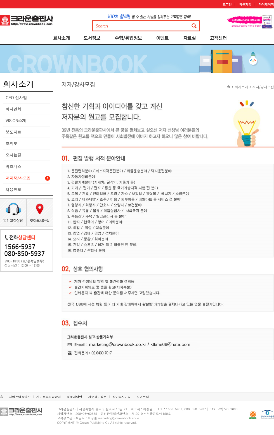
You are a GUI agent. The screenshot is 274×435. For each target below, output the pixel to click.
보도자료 (13, 132)
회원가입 (245, 4)
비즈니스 (13, 166)
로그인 (227, 4)
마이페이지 (266, 4)
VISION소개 (16, 120)
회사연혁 (13, 109)
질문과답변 (74, 397)
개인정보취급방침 (48, 397)
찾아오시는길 (121, 397)
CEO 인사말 (16, 97)
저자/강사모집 (18, 178)
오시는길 (13, 155)
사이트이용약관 (19, 397)
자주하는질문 (97, 397)
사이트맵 (143, 397)
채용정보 (13, 189)
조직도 (11, 143)
